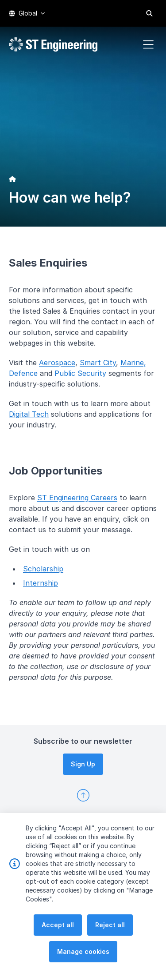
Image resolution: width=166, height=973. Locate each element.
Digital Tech (29, 414)
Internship (40, 582)
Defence (23, 373)
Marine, (133, 362)
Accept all (58, 945)
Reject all (110, 945)
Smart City (98, 362)
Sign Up (83, 764)
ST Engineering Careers (77, 497)
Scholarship (43, 568)
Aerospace (57, 362)
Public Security (80, 373)
